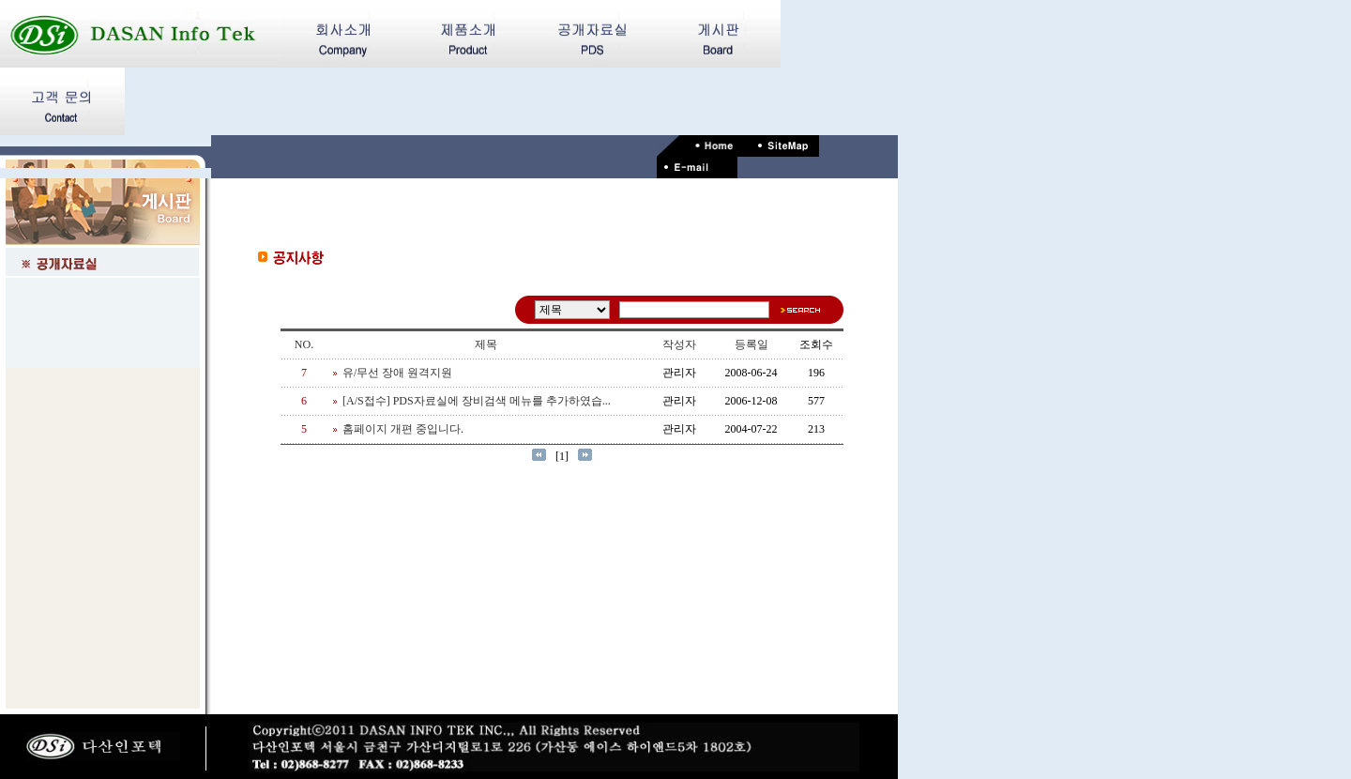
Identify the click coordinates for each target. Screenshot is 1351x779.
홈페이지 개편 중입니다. (402, 428)
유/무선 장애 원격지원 (397, 372)
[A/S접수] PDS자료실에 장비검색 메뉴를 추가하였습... (476, 400)
